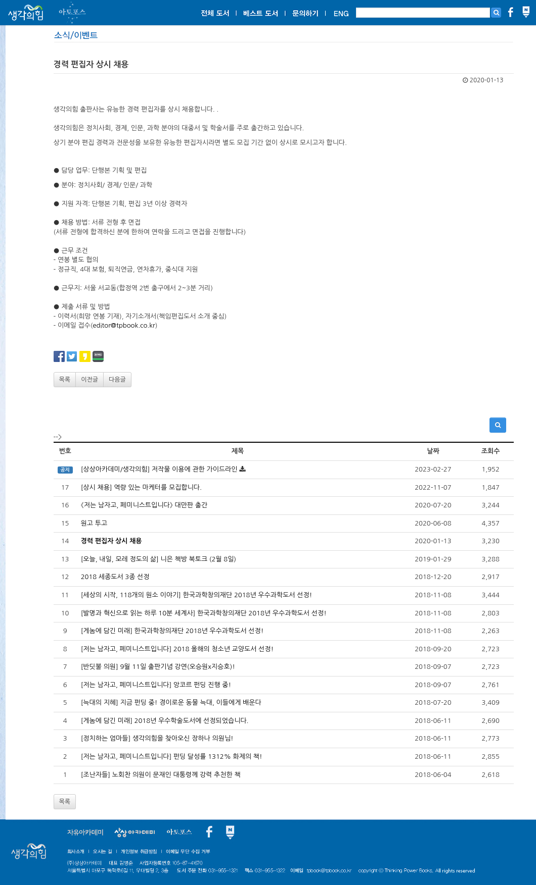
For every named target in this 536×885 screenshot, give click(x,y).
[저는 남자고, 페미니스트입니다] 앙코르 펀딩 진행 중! (156, 685)
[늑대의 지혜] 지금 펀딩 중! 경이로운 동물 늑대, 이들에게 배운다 (171, 702)
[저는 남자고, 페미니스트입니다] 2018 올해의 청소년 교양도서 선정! (177, 649)
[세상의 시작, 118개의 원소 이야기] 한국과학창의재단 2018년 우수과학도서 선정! (196, 595)
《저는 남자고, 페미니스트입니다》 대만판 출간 (144, 505)
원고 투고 (94, 523)
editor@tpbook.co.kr (124, 325)
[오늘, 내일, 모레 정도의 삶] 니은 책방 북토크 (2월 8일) (158, 559)
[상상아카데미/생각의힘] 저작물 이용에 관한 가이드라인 (159, 469)
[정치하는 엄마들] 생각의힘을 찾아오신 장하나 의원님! (157, 738)
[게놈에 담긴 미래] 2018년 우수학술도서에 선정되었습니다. (165, 720)
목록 (65, 380)
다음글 (117, 380)
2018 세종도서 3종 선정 (115, 577)
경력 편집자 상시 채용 (111, 541)
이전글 (89, 380)
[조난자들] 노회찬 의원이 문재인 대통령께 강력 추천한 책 (161, 774)
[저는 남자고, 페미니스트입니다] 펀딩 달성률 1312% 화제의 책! (171, 756)
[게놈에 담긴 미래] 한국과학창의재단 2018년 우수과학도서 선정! (172, 631)
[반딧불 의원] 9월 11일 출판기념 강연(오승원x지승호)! (158, 666)
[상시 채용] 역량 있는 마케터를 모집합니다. (141, 487)
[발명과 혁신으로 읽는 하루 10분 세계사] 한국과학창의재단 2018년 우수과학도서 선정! (204, 613)
